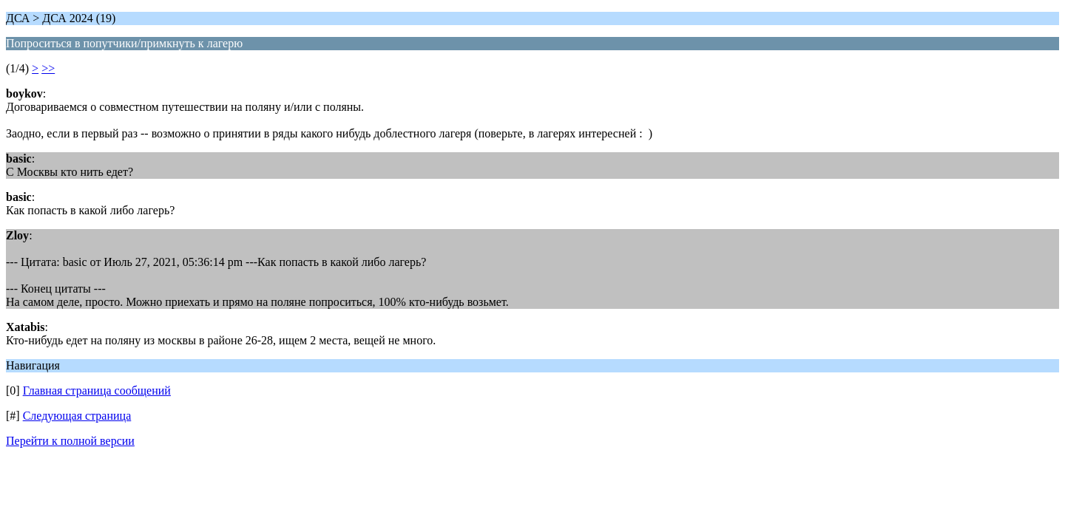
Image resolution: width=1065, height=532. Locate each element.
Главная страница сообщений (97, 390)
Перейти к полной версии (70, 440)
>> (48, 68)
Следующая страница (77, 415)
